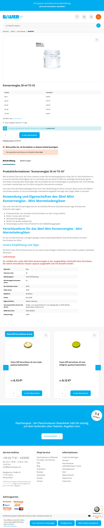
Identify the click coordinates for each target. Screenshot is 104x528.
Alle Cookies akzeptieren (88, 523)
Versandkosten (17, 118)
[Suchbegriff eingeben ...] (52, 26)
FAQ (38, 463)
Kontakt (40, 478)
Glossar (40, 481)
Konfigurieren (66, 523)
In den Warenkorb (29, 135)
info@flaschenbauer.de (12, 467)
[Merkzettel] (77, 17)
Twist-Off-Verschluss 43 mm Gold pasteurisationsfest (26, 363)
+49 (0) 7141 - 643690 (16, 457)
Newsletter (51, 6)
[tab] (9, 162)
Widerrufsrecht (68, 475)
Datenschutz (67, 478)
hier (41, 152)
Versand (65, 460)
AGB (64, 472)
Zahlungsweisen (68, 469)
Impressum (66, 481)
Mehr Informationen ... (10, 526)
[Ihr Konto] (91, 17)
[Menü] (98, 17)
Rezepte (40, 472)
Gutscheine (41, 469)
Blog (38, 466)
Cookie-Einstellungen (70, 457)
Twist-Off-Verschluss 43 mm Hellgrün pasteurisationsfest (72, 363)
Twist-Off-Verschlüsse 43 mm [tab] (19, 334)
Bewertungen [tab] (25, 161)
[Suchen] (98, 25)
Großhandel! (50, 128)
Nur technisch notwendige (43, 523)
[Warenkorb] (84, 17)
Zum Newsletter (50, 436)
